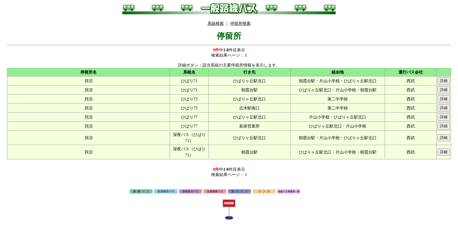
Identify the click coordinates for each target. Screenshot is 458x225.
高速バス (165, 192)
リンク (263, 192)
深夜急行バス (190, 192)
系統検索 (215, 23)
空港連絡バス (214, 192)
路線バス (141, 192)
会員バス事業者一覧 (288, 192)
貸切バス (239, 192)
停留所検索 (240, 23)
